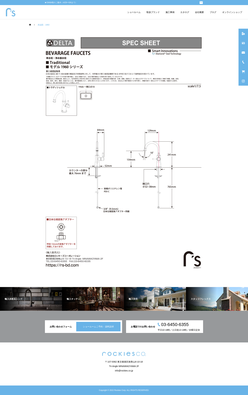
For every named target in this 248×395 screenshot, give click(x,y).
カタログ (184, 12)
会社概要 (199, 12)
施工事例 (170, 12)
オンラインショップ (232, 12)
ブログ (213, 12)
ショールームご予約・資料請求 (98, 326)
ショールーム (134, 12)
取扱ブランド (153, 12)
